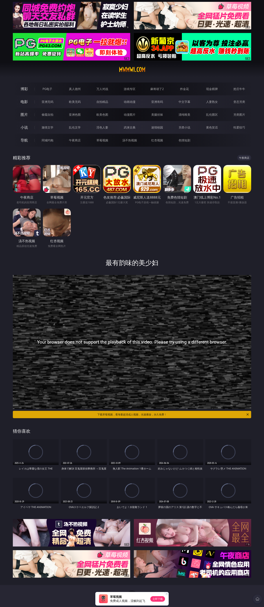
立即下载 (158, 599)
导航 (24, 140)
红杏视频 (157, 140)
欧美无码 (75, 102)
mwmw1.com (132, 69)
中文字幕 (184, 102)
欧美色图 (102, 115)
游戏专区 (129, 89)
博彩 (24, 88)
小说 (24, 127)
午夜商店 (75, 140)
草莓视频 (102, 140)
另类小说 (184, 127)
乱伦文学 (75, 127)
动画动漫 (129, 102)
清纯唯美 (184, 115)
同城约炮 (47, 140)
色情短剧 (184, 140)
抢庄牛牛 (239, 89)
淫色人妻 (102, 127)
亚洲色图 (75, 115)
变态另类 (239, 102)
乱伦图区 (212, 115)
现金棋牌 (212, 89)
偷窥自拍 (47, 115)
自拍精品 (102, 102)
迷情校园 (157, 127)
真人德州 (75, 89)
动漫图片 (129, 115)
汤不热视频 (129, 140)
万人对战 (102, 89)
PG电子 (47, 89)
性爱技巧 (239, 127)
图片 (24, 114)
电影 (24, 101)
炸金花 (184, 89)
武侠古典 (129, 127)
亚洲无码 (47, 102)
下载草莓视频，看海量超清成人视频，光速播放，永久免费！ (173, 414)
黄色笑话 (212, 127)
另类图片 (239, 115)
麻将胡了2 (157, 89)
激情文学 (47, 127)
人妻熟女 (212, 102)
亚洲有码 (157, 102)
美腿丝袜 (157, 115)
